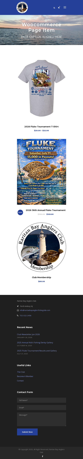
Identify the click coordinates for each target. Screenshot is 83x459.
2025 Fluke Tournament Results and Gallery (37, 350)
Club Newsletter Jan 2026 (28, 334)
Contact (20, 380)
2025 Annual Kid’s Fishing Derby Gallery (35, 342)
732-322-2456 (25, 315)
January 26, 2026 (24, 337)
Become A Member (25, 376)
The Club (21, 372)
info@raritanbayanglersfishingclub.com (35, 310)
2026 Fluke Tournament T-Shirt (41, 126)
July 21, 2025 (22, 354)
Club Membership (41, 277)
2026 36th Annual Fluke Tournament (46, 210)
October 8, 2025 (24, 345)
